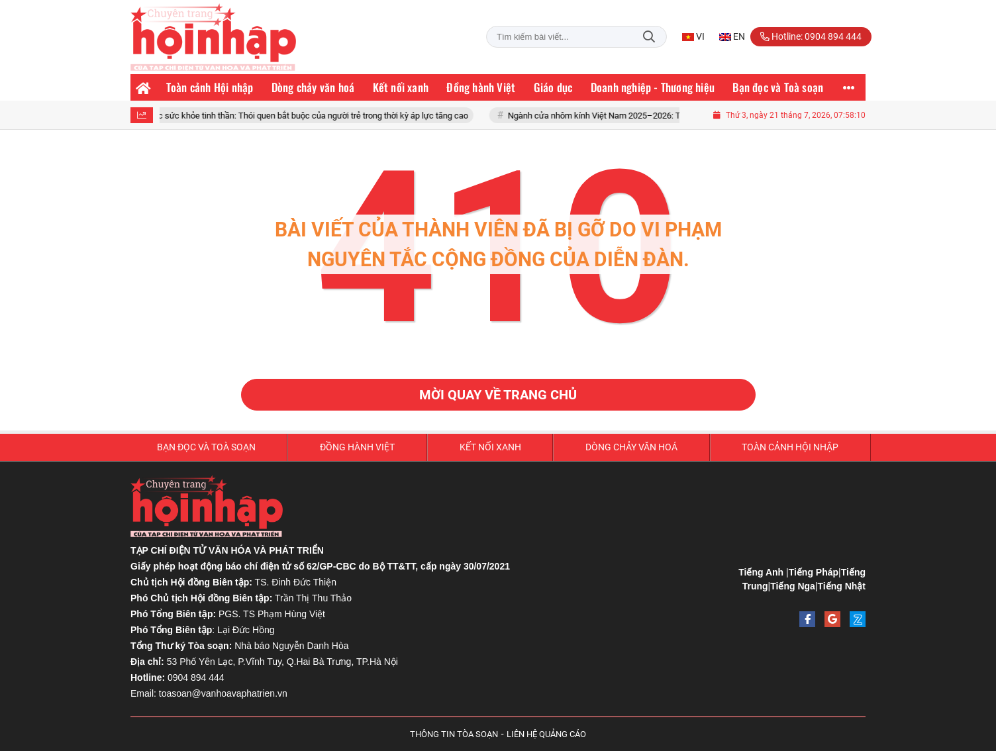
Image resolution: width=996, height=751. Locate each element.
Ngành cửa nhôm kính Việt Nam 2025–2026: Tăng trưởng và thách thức (646, 116)
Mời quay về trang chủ (498, 395)
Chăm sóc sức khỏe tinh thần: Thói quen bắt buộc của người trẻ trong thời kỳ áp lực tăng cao (302, 116)
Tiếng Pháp (813, 572)
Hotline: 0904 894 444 (811, 36)
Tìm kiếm (649, 37)
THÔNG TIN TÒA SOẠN (454, 734)
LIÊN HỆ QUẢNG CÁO (546, 734)
